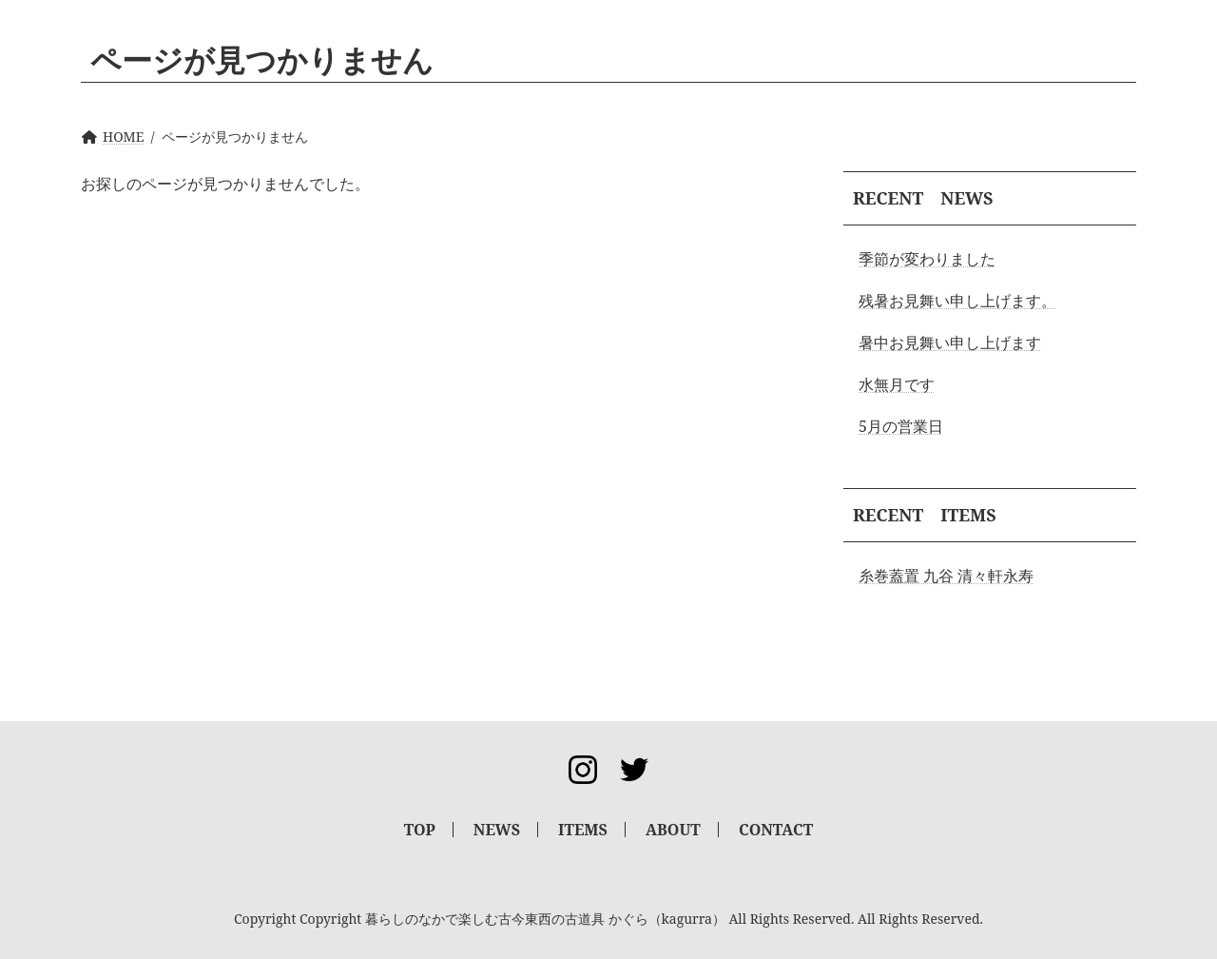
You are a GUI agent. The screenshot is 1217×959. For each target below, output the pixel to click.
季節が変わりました (927, 258)
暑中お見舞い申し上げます (950, 342)
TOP (419, 829)
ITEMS (583, 829)
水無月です (897, 384)
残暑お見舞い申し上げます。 (957, 300)
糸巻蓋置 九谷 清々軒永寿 (946, 575)
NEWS (496, 829)
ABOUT (673, 829)
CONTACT (776, 829)
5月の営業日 (901, 426)
